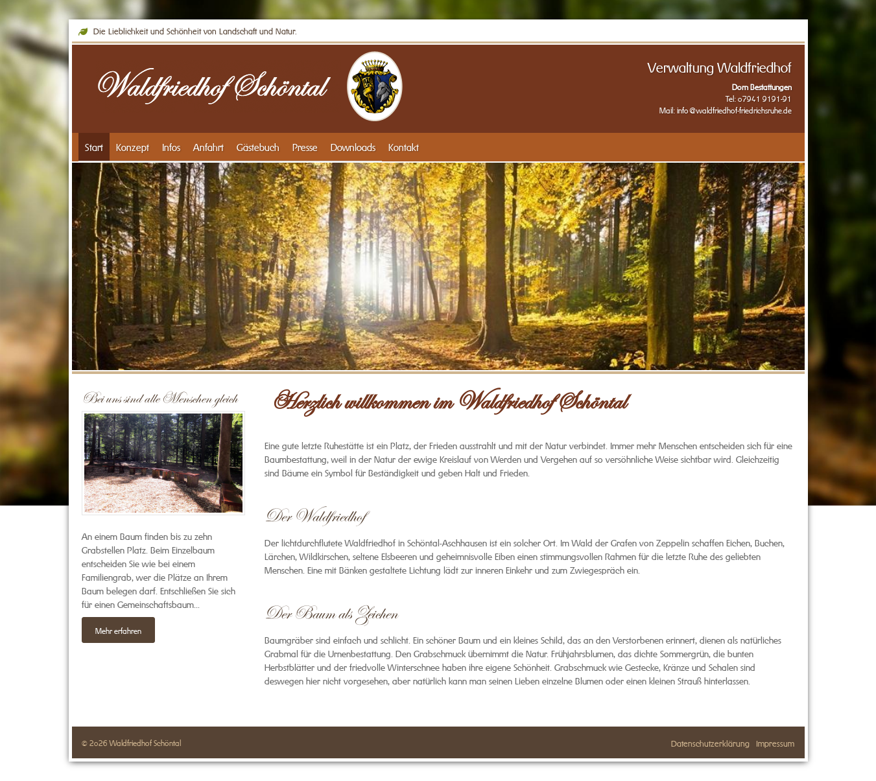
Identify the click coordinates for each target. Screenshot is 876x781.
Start (94, 146)
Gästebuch (258, 146)
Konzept (132, 146)
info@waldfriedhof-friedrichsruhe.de (734, 109)
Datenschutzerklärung (710, 742)
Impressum (775, 742)
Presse (305, 146)
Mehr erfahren (118, 630)
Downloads (353, 146)
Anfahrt (208, 146)
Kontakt (403, 146)
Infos (171, 146)
